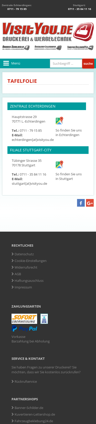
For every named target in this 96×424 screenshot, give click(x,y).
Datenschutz (23, 254)
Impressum (22, 287)
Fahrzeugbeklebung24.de (32, 421)
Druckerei (62, 367)
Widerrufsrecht (24, 267)
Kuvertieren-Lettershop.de (33, 414)
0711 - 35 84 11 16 (79, 9)
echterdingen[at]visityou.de (33, 139)
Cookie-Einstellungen (29, 260)
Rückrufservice (24, 381)
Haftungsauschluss (28, 280)
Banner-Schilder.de (27, 407)
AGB (16, 274)
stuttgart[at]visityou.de (29, 183)
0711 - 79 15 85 (17, 9)
